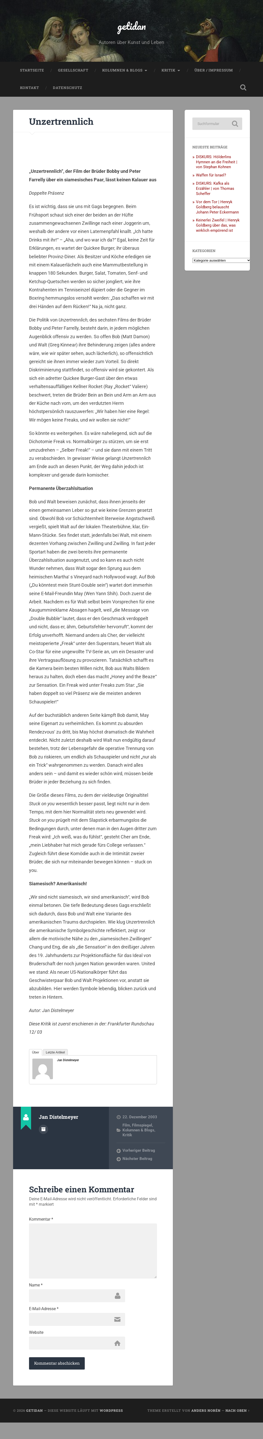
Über (35, 1055)
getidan (131, 27)
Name (36, 1298)
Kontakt (29, 91)
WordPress (111, 1427)
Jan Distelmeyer (68, 1063)
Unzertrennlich (67, 124)
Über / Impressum (213, 73)
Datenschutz (67, 91)
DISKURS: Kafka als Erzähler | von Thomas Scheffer (215, 191)
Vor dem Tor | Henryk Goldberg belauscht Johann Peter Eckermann (217, 210)
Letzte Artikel (55, 1055)
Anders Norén (206, 1427)
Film (126, 1128)
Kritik (168, 73)
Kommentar (41, 1223)
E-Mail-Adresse (44, 1323)
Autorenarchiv (43, 1132)
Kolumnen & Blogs (122, 73)
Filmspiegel (142, 1128)
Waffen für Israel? (211, 178)
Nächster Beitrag (137, 1162)
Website (36, 1348)
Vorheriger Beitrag (139, 1153)
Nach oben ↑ (238, 1427)
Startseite (32, 73)
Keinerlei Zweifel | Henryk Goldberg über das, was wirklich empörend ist (218, 228)
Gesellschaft (73, 73)
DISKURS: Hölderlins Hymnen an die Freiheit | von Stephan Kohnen (216, 165)
